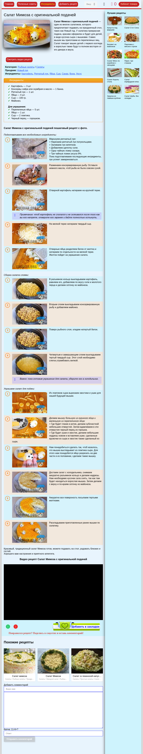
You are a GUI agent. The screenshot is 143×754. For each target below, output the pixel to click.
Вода (72, 74)
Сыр (58, 74)
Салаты (40, 67)
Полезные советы (27, 4)
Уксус (79, 74)
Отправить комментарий (19, 739)
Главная (9, 4)
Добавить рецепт (68, 4)
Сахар (65, 74)
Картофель (27, 74)
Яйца (52, 74)
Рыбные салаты (26, 67)
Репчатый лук (41, 74)
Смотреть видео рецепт (19, 59)
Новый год (22, 70)
